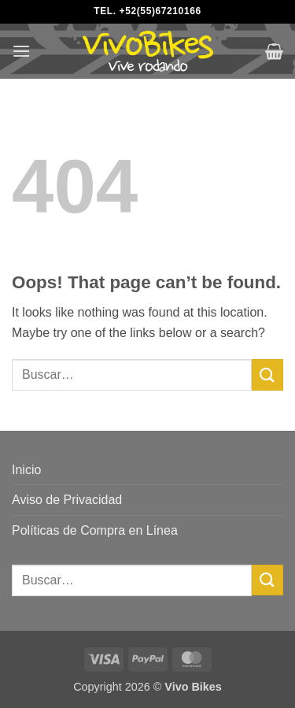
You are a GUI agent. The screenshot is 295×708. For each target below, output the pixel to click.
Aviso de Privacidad (67, 499)
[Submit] (267, 374)
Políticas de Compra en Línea (95, 530)
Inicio (26, 469)
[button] (21, 51)
